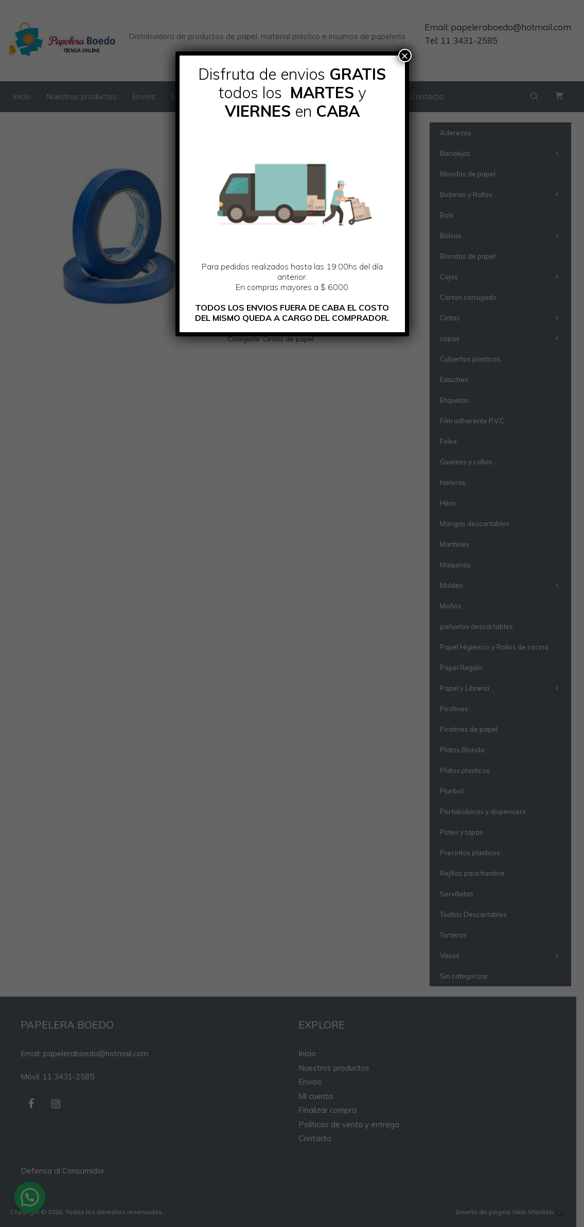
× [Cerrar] (404, 55)
